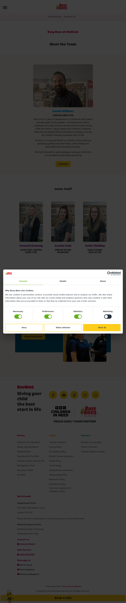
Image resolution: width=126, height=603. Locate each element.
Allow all (102, 327)
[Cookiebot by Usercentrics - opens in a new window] (109, 273)
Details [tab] (63, 281)
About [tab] (103, 281)
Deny (24, 327)
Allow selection (63, 327)
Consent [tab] (23, 281)
